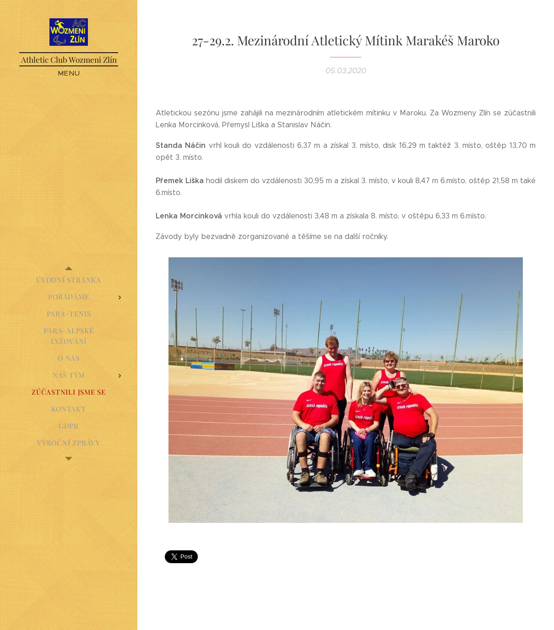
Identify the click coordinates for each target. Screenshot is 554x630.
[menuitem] (69, 280)
